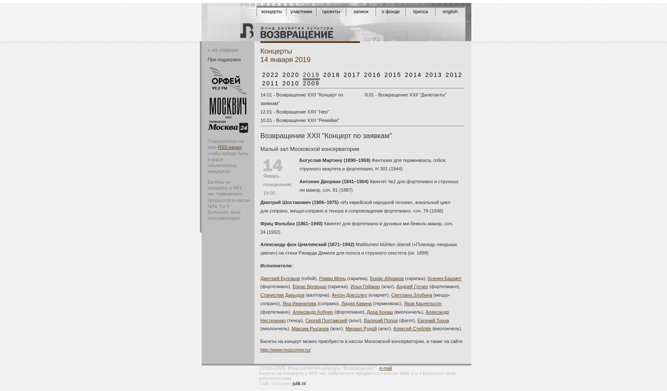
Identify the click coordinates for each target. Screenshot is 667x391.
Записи (360, 11)
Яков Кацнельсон (423, 303)
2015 (393, 74)
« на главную (223, 50)
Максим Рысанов (310, 328)
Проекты (331, 11)
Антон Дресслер (349, 295)
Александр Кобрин (313, 311)
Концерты (271, 11)
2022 (270, 74)
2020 (290, 74)
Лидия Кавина (356, 303)
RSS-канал (230, 147)
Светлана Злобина (411, 295)
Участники (301, 11)
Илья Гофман (365, 286)
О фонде (391, 11)
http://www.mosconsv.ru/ (285, 349)
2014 (413, 74)
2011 (270, 83)
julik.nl (299, 383)
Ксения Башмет (445, 278)
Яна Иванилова (299, 303)
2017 (352, 74)
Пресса (420, 11)
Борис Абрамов (387, 278)
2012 (454, 74)
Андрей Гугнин (412, 286)
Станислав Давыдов (282, 295)
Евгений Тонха (433, 320)
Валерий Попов (381, 320)
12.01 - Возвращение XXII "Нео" (294, 111)
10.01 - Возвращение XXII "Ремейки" (299, 120)
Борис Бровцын (310, 286)
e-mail (385, 368)
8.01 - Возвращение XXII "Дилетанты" (406, 94)
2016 (372, 74)
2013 (433, 74)
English (450, 11)
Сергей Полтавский (326, 320)
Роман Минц (332, 278)
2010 (290, 83)
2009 (311, 83)
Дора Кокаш (380, 311)
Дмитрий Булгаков (280, 278)
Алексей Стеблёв (412, 328)
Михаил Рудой (361, 328)
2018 (331, 74)
